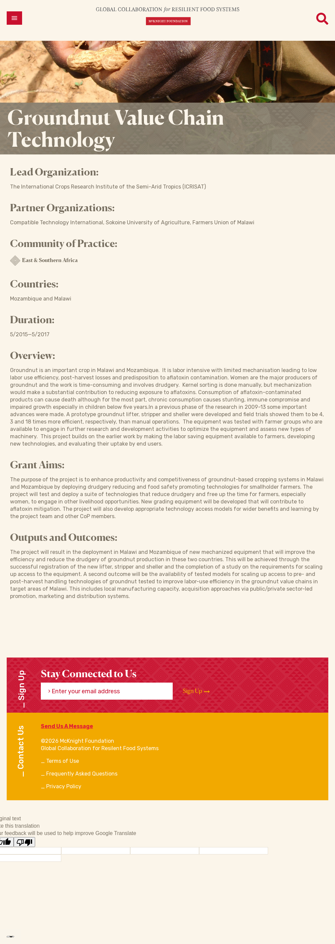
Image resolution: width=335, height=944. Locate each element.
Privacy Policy (63, 786)
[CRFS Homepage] (168, 16)
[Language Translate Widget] (10, 936)
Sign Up (196, 691)
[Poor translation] (24, 842)
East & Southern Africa (44, 261)
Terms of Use (62, 761)
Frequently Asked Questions (81, 774)
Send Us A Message (67, 726)
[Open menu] (14, 18)
